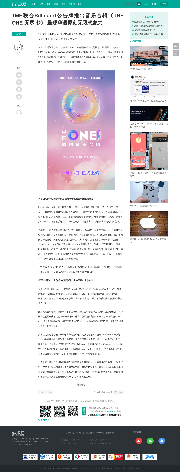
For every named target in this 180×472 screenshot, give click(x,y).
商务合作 (90, 433)
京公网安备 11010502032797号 (89, 468)
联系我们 (80, 433)
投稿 (164, 4)
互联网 (72, 4)
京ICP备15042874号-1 (69, 468)
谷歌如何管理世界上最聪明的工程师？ (147, 26)
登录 (146, 4)
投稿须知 (110, 433)
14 (50, 392)
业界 (41, 4)
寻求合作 (118, 392)
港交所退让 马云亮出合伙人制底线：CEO (148, 22)
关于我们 (70, 433)
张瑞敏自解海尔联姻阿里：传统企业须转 (148, 34)
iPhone (42, 392)
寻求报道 (100, 433)
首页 (33, 4)
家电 (56, 4)
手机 (48, 4)
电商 (63, 4)
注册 (154, 4)
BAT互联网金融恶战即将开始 (143, 30)
